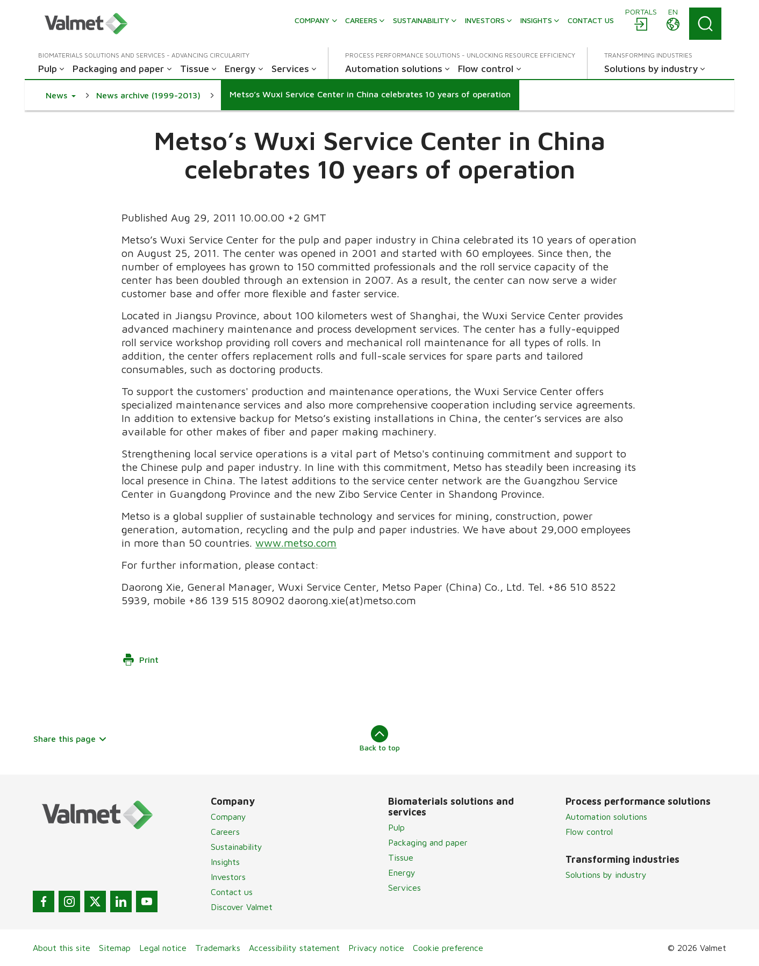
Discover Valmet (242, 907)
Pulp (396, 827)
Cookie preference (448, 948)
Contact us (232, 892)
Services (404, 887)
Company (228, 816)
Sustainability (236, 846)
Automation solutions (606, 816)
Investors (228, 877)
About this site (61, 948)
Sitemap (115, 948)
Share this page (70, 738)
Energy (402, 872)
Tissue (400, 857)
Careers (225, 831)
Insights (225, 862)
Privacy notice (376, 948)
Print (140, 659)
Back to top (380, 738)
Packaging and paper (428, 842)
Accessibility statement (294, 948)
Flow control (589, 831)
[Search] (705, 24)
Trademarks (217, 948)
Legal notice (163, 948)
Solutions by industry (606, 874)
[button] (61, 95)
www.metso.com (295, 542)
